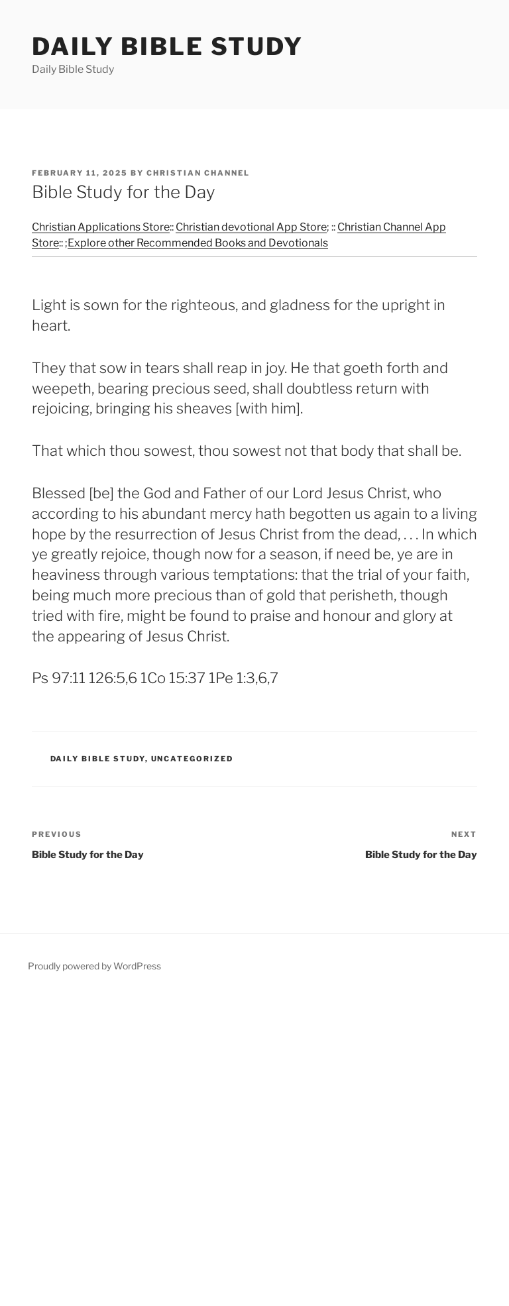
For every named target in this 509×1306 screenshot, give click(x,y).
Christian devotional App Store (251, 227)
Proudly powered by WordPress (94, 965)
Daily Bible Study (168, 46)
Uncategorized (192, 758)
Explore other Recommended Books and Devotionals (198, 243)
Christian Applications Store (101, 227)
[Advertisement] (254, 1149)
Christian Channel (198, 173)
